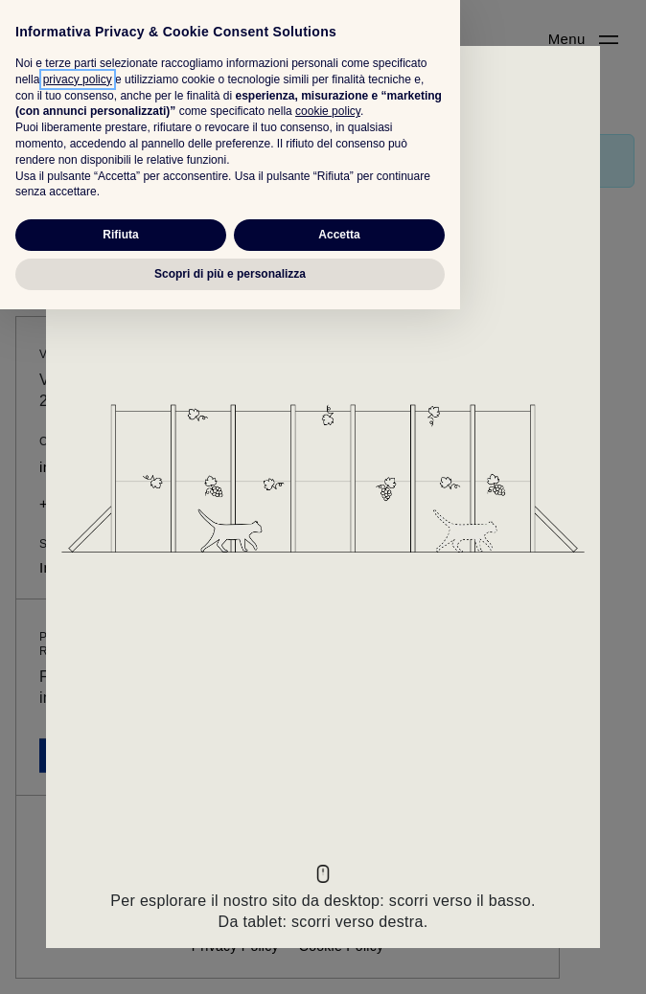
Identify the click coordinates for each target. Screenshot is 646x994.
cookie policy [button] (327, 796)
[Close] (323, 76)
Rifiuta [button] (120, 919)
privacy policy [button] (77, 764)
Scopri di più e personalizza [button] (230, 958)
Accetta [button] (338, 919)
